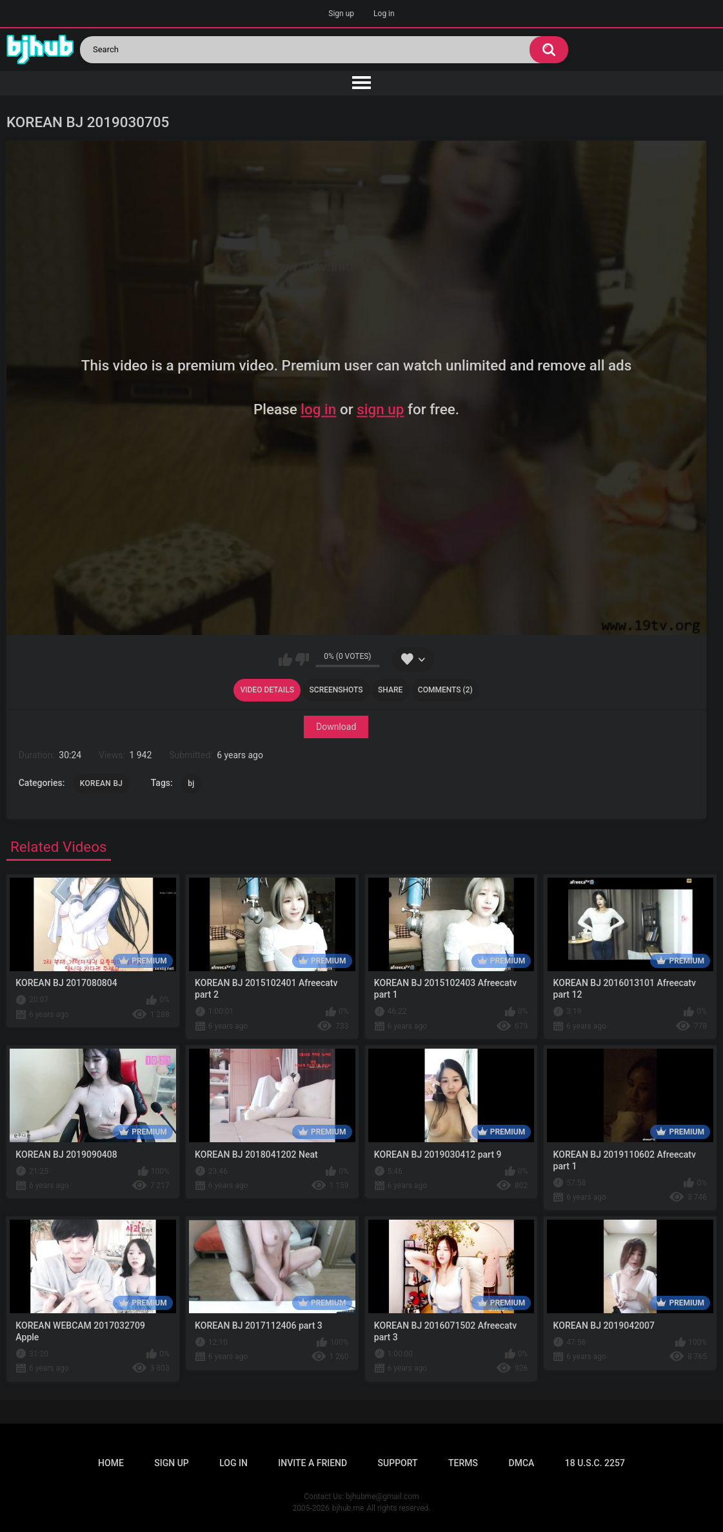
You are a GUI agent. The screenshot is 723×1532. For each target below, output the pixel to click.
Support (398, 1463)
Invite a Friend (312, 1463)
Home (111, 1463)
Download (336, 727)
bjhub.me (348, 1508)
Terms (463, 1463)
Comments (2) (445, 689)
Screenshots (336, 689)
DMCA (522, 1463)
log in (318, 409)
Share (390, 689)
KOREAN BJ (101, 783)
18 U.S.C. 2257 (595, 1463)
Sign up (341, 13)
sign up (380, 409)
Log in (384, 13)
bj (191, 783)
